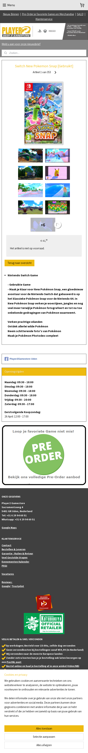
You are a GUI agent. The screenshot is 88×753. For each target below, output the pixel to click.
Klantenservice (44, 19)
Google (6, 586)
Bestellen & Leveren (13, 549)
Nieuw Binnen (11, 14)
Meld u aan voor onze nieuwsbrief (21, 44)
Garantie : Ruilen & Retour (17, 553)
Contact (6, 545)
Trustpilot (18, 586)
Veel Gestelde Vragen (14, 557)
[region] (44, 700)
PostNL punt (14, 662)
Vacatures (8, 574)
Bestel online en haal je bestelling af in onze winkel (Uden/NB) (42, 666)
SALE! (80, 14)
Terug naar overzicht (19, 263)
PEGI (4, 565)
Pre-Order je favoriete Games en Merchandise (48, 14)
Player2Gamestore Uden (21, 359)
